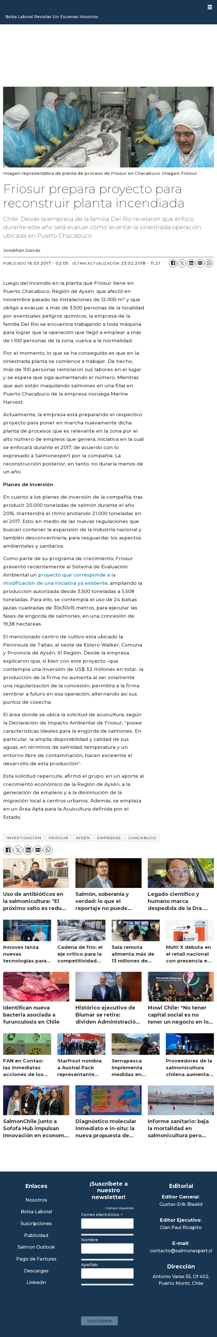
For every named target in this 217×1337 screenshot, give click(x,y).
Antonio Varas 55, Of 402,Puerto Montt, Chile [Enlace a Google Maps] (181, 1280)
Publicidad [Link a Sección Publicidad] (36, 1236)
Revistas (42, 16)
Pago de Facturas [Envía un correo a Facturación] (36, 1259)
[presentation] (124, 1298)
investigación (23, 838)
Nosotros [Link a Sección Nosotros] (36, 1200)
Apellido (89, 1264)
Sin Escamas (65, 16)
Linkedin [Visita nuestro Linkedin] (36, 1283)
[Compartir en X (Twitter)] (182, 263)
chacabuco (142, 838)
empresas (109, 838)
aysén (83, 838)
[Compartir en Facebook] (173, 263)
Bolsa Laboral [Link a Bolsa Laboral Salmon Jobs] (36, 1212)
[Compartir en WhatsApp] (209, 263)
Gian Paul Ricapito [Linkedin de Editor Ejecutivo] (181, 1227)
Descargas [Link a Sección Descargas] (36, 1271)
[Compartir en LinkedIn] (191, 263)
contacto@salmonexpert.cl (181, 1250)
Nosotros (88, 16)
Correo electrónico (102, 1214)
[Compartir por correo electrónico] (200, 263)
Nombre (89, 1239)
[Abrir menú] (210, 7)
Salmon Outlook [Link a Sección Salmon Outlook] (36, 1247)
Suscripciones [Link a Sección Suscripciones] (36, 1224)
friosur (58, 838)
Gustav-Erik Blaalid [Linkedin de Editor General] (181, 1204)
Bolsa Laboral (19, 16)
